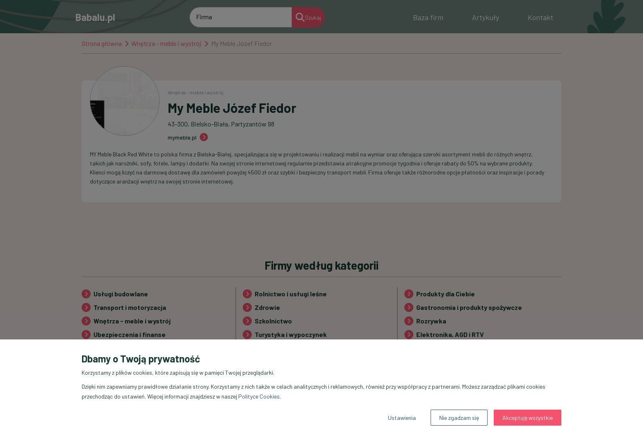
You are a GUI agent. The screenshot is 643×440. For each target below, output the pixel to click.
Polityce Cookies (259, 396)
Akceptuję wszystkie (527, 417)
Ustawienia (402, 417)
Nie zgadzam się (459, 417)
